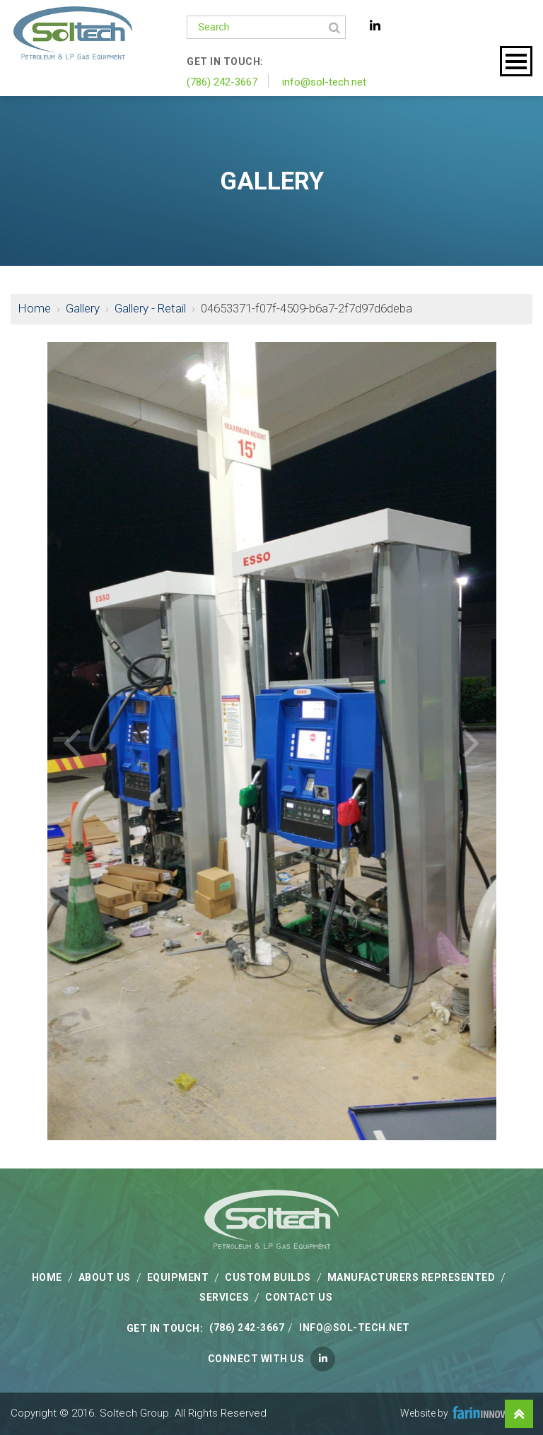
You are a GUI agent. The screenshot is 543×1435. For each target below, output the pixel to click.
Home (34, 308)
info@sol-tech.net (324, 82)
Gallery (83, 308)
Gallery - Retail (150, 308)
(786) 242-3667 (222, 82)
